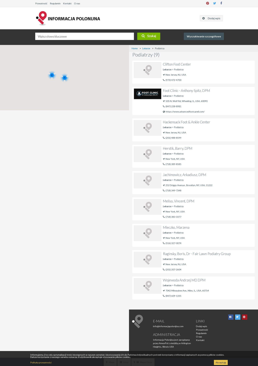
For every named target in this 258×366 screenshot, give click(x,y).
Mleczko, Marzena (176, 227)
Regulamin (55, 3)
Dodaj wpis (201, 325)
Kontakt (67, 3)
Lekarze (146, 48)
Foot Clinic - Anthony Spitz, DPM (187, 90)
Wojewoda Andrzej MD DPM (184, 279)
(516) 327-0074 (173, 242)
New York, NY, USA (174, 158)
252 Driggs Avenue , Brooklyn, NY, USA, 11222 (188, 184)
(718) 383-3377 (173, 215)
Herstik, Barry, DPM (177, 148)
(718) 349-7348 (173, 189)
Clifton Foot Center (177, 64)
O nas (77, 3)
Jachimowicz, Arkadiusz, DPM (184, 174)
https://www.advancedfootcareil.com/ (184, 111)
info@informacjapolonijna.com (168, 325)
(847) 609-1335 (173, 294)
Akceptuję (221, 362)
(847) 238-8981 (173, 106)
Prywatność (41, 3)
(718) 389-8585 (173, 163)
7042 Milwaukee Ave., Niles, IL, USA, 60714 (186, 289)
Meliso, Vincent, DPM (179, 200)
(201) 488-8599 (173, 136)
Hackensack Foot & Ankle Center (187, 121)
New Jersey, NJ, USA (175, 74)
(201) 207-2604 (173, 268)
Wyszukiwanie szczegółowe (204, 36)
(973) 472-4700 (173, 79)
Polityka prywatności (41, 362)
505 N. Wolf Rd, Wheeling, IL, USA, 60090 (185, 100)
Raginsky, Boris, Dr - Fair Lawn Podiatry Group (197, 253)
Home (135, 48)
